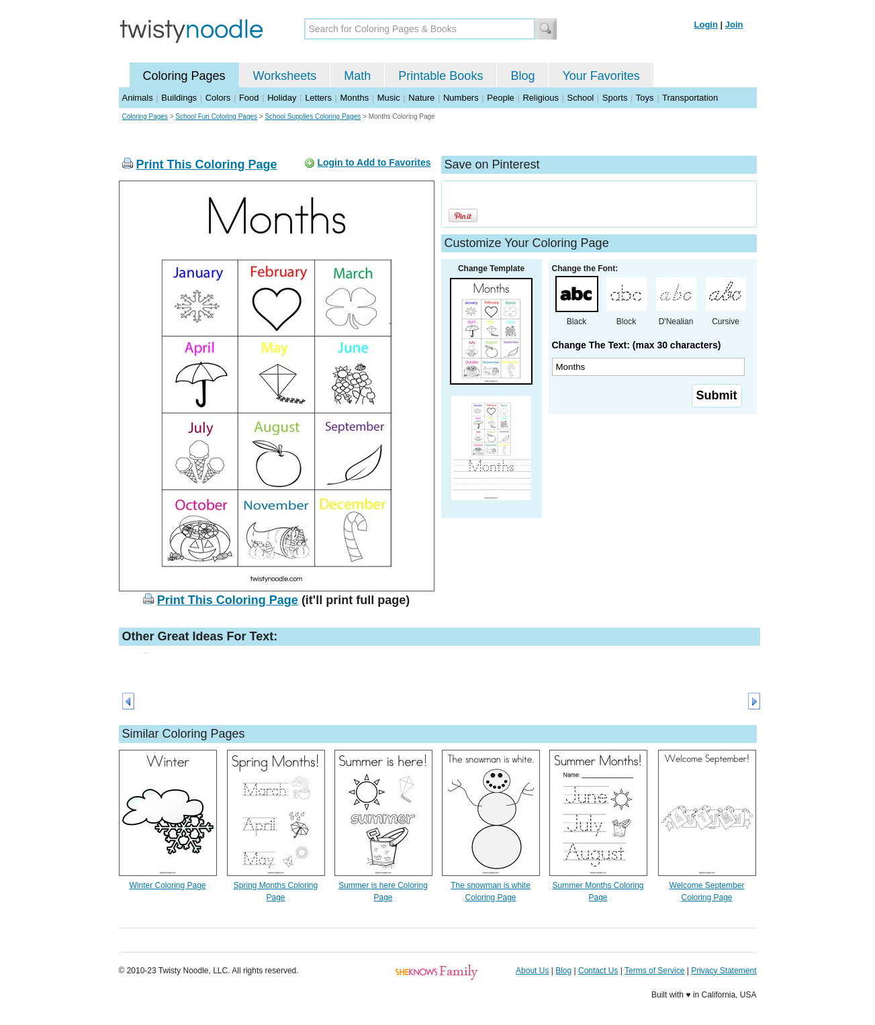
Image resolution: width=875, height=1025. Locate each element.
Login (706, 24)
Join (734, 24)
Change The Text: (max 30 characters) (636, 345)
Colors (218, 98)
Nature (421, 98)
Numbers (461, 98)
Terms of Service (654, 970)
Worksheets (285, 76)
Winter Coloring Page (167, 885)
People (500, 98)
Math (357, 76)
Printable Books (440, 76)
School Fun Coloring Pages (216, 116)
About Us (532, 970)
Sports (615, 98)
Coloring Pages (184, 76)
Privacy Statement (723, 970)
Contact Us (598, 970)
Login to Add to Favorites (373, 162)
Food (249, 98)
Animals (137, 98)
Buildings (179, 98)
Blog (522, 76)
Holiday (281, 98)
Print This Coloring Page (206, 164)
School (580, 98)
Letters (318, 98)
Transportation (690, 98)
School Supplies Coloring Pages (313, 116)
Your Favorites (600, 76)
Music (388, 98)
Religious (540, 98)
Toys (645, 98)
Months (354, 98)
